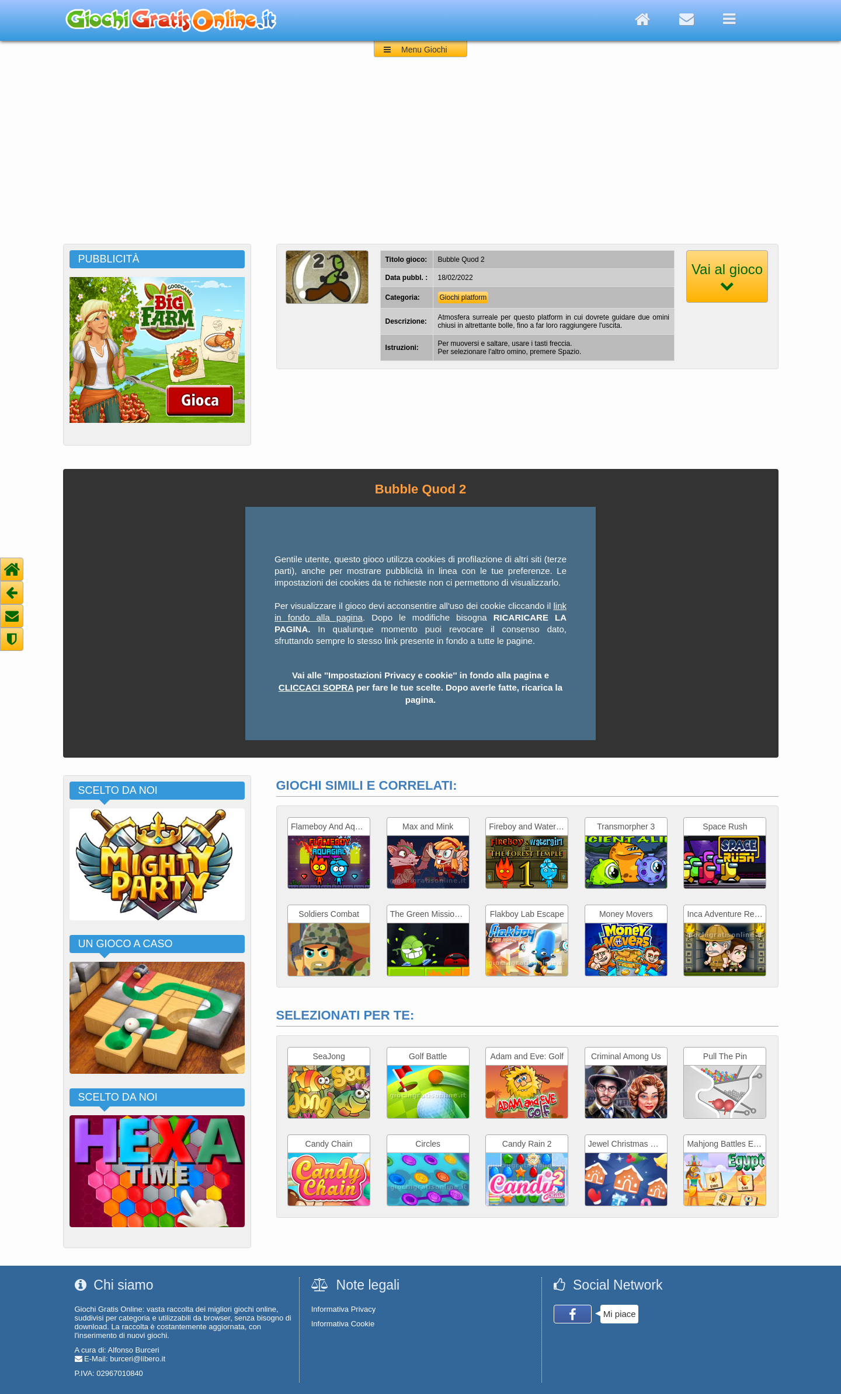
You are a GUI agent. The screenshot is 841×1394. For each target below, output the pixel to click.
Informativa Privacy (343, 1309)
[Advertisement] (420, 156)
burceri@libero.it (137, 1358)
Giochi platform (463, 297)
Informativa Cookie (342, 1323)
